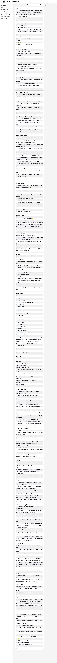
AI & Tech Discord (4, 9)
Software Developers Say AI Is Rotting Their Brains (28, 161)
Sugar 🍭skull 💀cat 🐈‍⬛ (23, 334)
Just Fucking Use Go (20, 358)
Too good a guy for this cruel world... (25, 189)
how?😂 (19, 42)
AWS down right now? (22, 573)
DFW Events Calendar (5, 16)
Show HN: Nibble (21, 77)
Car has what (20, 207)
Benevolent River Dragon (23, 347)
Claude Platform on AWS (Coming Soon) (26, 571)
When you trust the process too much (25, 625)
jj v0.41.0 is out (19, 386)
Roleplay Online (4, 18)
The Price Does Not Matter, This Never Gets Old (28, 517)
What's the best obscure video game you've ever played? (30, 267)
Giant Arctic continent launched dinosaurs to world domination (29, 605)
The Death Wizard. (22, 322)
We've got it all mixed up (23, 231)
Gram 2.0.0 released (20, 384)
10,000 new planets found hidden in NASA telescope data (28, 603)
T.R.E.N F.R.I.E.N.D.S (22, 646)
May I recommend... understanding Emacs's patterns (29, 126)
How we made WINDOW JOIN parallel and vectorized (29, 111)
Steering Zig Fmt (19, 378)
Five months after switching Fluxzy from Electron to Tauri (29, 101)
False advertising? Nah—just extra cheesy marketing (29, 202)
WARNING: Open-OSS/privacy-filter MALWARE (28, 436)
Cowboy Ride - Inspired (23, 313)
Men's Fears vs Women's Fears (24, 211)
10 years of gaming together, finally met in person (28, 265)
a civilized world (21, 350)
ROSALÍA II (20, 315)
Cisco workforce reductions (23, 57)
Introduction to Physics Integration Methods (27, 127)
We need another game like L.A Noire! (26, 256)
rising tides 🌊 (21, 311)
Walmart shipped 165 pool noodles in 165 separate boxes (30, 29)
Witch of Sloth (21, 306)
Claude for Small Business (23, 49)
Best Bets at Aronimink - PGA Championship (25, 493)
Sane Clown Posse (22, 25)
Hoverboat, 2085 (21, 320)
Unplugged (20, 200)
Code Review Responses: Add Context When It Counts (29, 118)
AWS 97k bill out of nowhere (24, 556)
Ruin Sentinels (21, 304)
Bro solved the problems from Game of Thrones (28, 217)
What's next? (20, 648)
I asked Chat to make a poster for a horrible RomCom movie (30, 222)
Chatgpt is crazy (21, 230)
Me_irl (19, 34)
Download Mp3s (4, 7)
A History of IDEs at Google (23, 66)
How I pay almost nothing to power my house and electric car (28, 614)
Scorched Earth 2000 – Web (24, 51)
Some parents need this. (23, 23)
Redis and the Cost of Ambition (22, 365)
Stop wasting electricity (22, 447)
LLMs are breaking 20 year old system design (27, 64)
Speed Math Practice (5, 12)
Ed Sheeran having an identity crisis (25, 198)
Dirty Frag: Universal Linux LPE (22, 367)
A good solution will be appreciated (25, 644)
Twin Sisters (20, 36)
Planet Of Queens (21, 300)
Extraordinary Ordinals (22, 62)
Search (43, 5)
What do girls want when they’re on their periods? (28, 410)
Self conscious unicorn (22, 308)
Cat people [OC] (21, 209)
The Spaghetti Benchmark (23, 642)
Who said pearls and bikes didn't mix (25, 302)
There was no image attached (24, 640)
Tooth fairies (20, 335)
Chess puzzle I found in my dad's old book (26, 83)
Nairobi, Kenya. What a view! (24, 191)
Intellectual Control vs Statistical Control (26, 116)
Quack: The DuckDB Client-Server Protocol (27, 113)
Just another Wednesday (23, 326)
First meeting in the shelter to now (25, 44)
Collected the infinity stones (23, 430)
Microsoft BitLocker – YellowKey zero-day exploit (28, 88)
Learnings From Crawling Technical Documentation (28, 120)
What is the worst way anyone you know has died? (28, 419)
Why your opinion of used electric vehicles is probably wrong (28, 601)
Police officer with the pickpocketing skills (26, 21)
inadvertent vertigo (22, 345)
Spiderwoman (21, 309)
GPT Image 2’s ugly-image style (24, 295)
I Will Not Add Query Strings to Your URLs (24, 376)
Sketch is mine (21, 298)
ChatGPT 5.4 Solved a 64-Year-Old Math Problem (28, 636)
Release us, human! (22, 192)
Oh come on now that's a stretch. (25, 27)
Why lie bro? (20, 276)
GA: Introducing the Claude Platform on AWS (27, 555)
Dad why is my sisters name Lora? (25, 452)
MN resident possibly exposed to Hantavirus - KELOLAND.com (29, 469)
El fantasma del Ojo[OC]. (23, 352)
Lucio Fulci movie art (22, 330)
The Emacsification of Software (24, 72)
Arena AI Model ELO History (24, 59)
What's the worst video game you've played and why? (29, 421)
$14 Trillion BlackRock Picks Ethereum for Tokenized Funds (30, 536)
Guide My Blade (21, 348)
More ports (20, 40)
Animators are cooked (22, 220)
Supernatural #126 (22, 324)
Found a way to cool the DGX (24, 445)
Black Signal (20, 296)
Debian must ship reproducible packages (24, 359)
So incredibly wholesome (23, 33)
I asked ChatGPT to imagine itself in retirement (27, 633)
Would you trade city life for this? (24, 38)
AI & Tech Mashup (4, 5)
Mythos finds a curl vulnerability (22, 361)
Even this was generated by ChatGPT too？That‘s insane (30, 631)
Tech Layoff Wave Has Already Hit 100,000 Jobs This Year (30, 155)
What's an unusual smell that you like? (26, 399)
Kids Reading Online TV (5, 14)
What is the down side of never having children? (28, 395)
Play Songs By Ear (4, 11)
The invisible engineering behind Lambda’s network (28, 553)
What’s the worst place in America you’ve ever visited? (29, 397)
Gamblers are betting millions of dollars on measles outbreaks (29, 620)
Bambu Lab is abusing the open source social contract (27, 363)
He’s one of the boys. (22, 16)
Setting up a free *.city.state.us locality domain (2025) (29, 60)
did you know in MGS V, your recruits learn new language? (30, 278)
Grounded (20, 328)
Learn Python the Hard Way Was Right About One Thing (29, 114)
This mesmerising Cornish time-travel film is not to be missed (28, 586)
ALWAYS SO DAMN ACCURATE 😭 (25, 218)
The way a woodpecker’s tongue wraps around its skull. (29, 31)
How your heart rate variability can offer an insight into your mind (29, 599)
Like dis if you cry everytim (23, 634)
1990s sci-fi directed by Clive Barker (25, 332)
